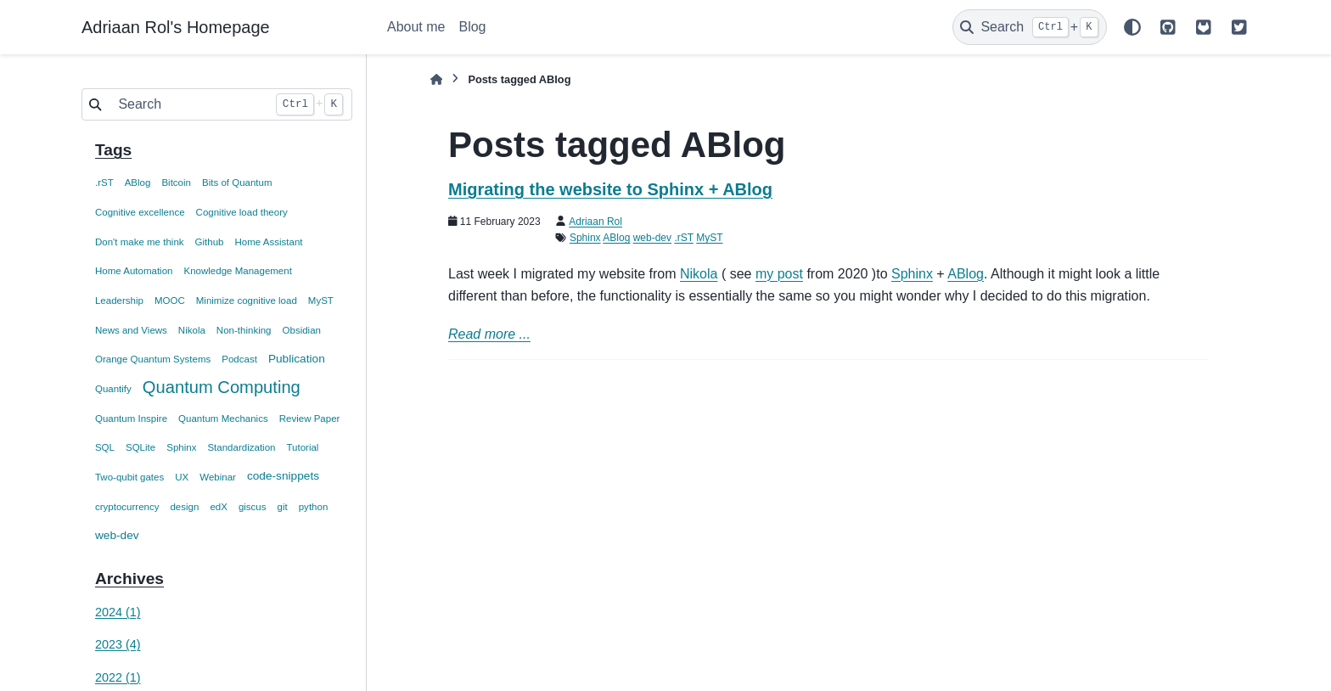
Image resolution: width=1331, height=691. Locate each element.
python (314, 507)
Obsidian (302, 330)
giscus (253, 507)
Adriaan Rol (595, 222)
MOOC (169, 300)
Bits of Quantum (237, 182)
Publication (296, 358)
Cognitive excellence (140, 212)
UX (181, 477)
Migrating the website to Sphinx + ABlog (610, 189)
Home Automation (134, 271)
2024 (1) (118, 612)
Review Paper (309, 418)
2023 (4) (118, 644)
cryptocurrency (127, 507)
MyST (321, 300)
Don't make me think (139, 242)
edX (218, 507)
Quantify (113, 389)
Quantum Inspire (131, 418)
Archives (129, 578)
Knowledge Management (237, 271)
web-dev (117, 535)
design (184, 507)
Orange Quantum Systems (153, 359)
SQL (105, 447)
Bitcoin (176, 182)
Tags (113, 150)
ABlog (138, 182)
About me (416, 27)
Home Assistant (268, 242)
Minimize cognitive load (246, 300)
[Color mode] (1132, 27)
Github (209, 242)
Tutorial (302, 447)
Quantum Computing (221, 387)
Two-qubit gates (129, 477)
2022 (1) (118, 677)
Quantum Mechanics (223, 418)
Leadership (119, 300)
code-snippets (283, 475)
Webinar (217, 477)
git (283, 507)
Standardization (241, 447)
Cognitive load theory (242, 212)
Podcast (239, 359)
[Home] (436, 79)
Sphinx (181, 447)
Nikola (191, 330)
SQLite (140, 447)
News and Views (131, 330)
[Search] (1029, 27)
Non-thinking (244, 330)
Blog (472, 27)
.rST (104, 182)
